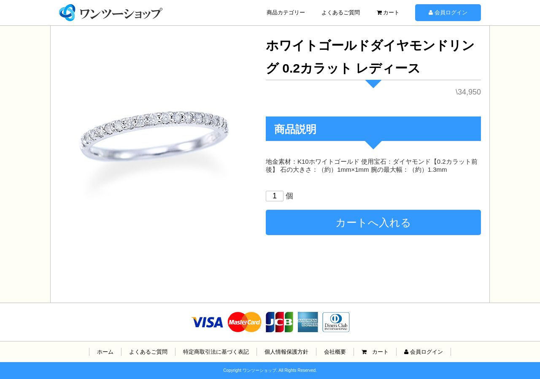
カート (388, 12)
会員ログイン (448, 12)
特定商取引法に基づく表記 (216, 352)
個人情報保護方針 (286, 352)
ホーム (105, 352)
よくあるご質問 (340, 12)
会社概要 (335, 352)
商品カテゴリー (286, 12)
